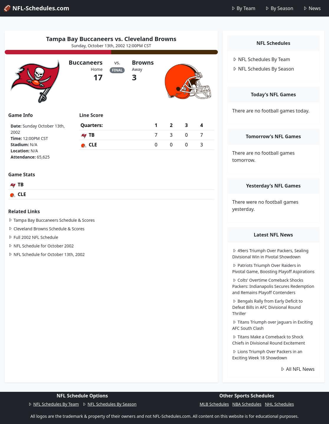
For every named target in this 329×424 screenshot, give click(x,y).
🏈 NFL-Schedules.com (36, 8)
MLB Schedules (214, 404)
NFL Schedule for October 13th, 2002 (46, 254)
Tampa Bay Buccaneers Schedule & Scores (51, 220)
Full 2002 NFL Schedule (33, 237)
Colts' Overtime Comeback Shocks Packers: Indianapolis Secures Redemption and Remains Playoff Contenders (273, 286)
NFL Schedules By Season (263, 69)
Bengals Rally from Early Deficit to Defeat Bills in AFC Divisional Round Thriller (267, 307)
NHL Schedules (279, 404)
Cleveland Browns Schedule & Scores (46, 228)
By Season (279, 8)
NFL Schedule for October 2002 (41, 246)
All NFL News (297, 369)
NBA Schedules (246, 404)
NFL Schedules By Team (261, 59)
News (312, 8)
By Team (243, 8)
